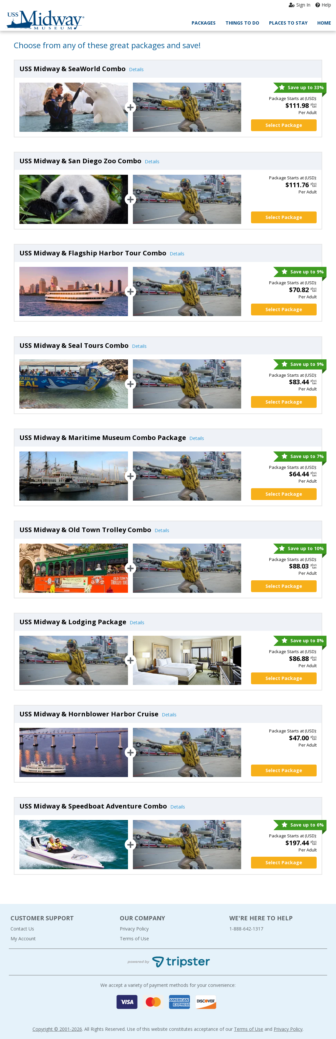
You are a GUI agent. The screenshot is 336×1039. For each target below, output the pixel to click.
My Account (23, 938)
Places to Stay (288, 23)
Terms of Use (134, 938)
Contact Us (22, 929)
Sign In (299, 5)
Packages (204, 23)
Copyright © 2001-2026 (57, 1029)
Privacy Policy (134, 929)
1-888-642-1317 (246, 929)
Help (323, 5)
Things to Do (242, 23)
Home (324, 23)
